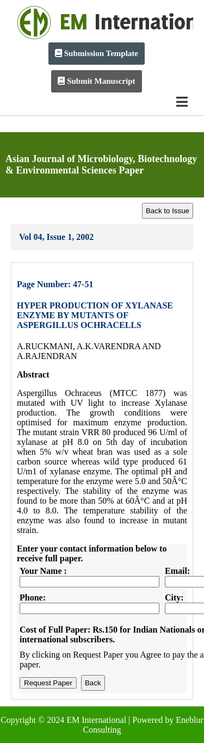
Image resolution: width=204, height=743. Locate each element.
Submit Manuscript (96, 81)
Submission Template (96, 53)
